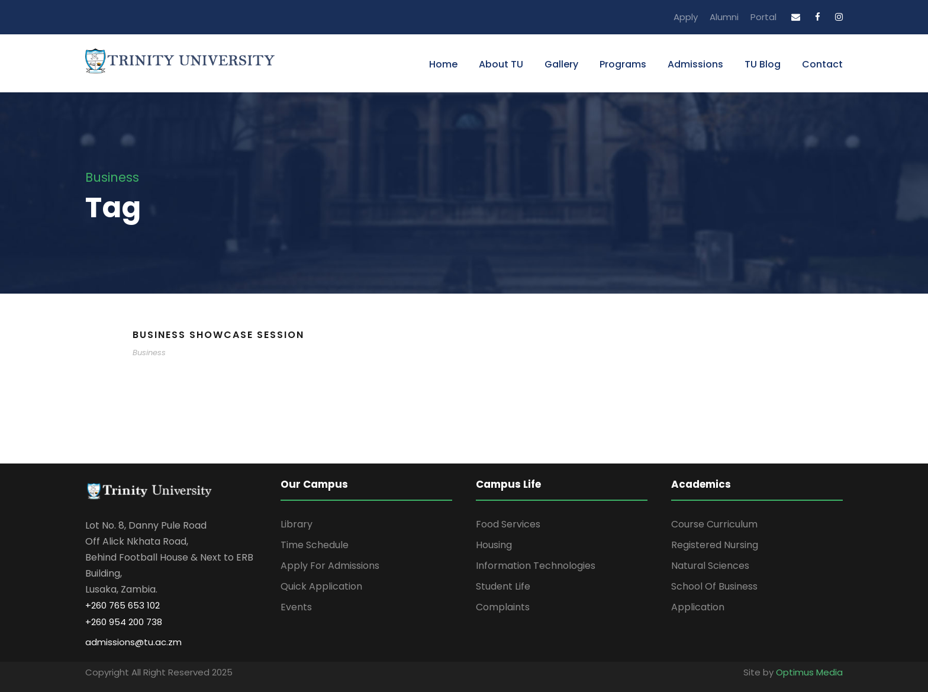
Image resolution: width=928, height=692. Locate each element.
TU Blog (763, 64)
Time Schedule (315, 545)
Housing (494, 545)
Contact (822, 64)
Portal (763, 17)
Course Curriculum (714, 524)
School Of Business (714, 586)
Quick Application (321, 586)
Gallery (561, 64)
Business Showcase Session (218, 335)
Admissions (695, 64)
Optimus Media (809, 672)
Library (296, 524)
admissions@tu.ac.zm (133, 642)
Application (697, 607)
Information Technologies (535, 565)
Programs (623, 64)
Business (149, 352)
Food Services (508, 524)
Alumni (724, 17)
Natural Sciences (710, 565)
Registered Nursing (714, 545)
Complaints (503, 607)
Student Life (503, 586)
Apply (686, 17)
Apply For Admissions (330, 565)
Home (443, 64)
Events (296, 607)
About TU (501, 64)
